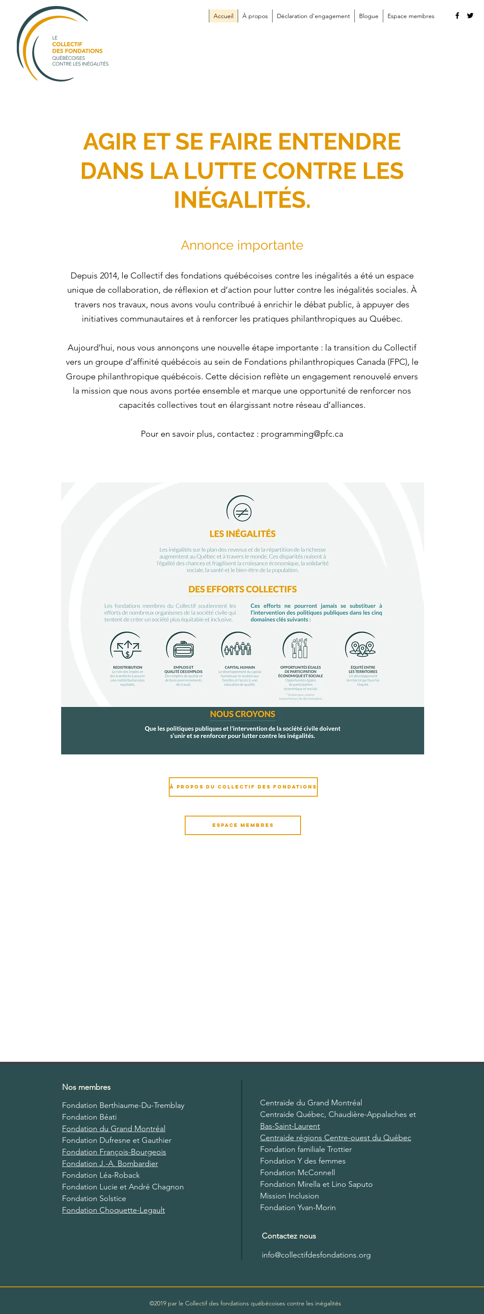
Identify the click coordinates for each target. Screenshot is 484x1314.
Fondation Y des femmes (303, 1161)
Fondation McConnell (297, 1172)
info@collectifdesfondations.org (316, 1255)
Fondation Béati (89, 1117)
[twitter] (470, 15)
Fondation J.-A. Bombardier (110, 1163)
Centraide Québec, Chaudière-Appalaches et (339, 1114)
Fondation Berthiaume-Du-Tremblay (123, 1105)
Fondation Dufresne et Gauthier (116, 1140)
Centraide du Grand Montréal (311, 1103)
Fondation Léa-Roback (101, 1175)
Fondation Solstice (94, 1198)
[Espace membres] (243, 825)
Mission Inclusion (289, 1196)
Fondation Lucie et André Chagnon (123, 1187)
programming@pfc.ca (302, 434)
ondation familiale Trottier (308, 1149)
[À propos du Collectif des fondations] (243, 787)
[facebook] (457, 15)
